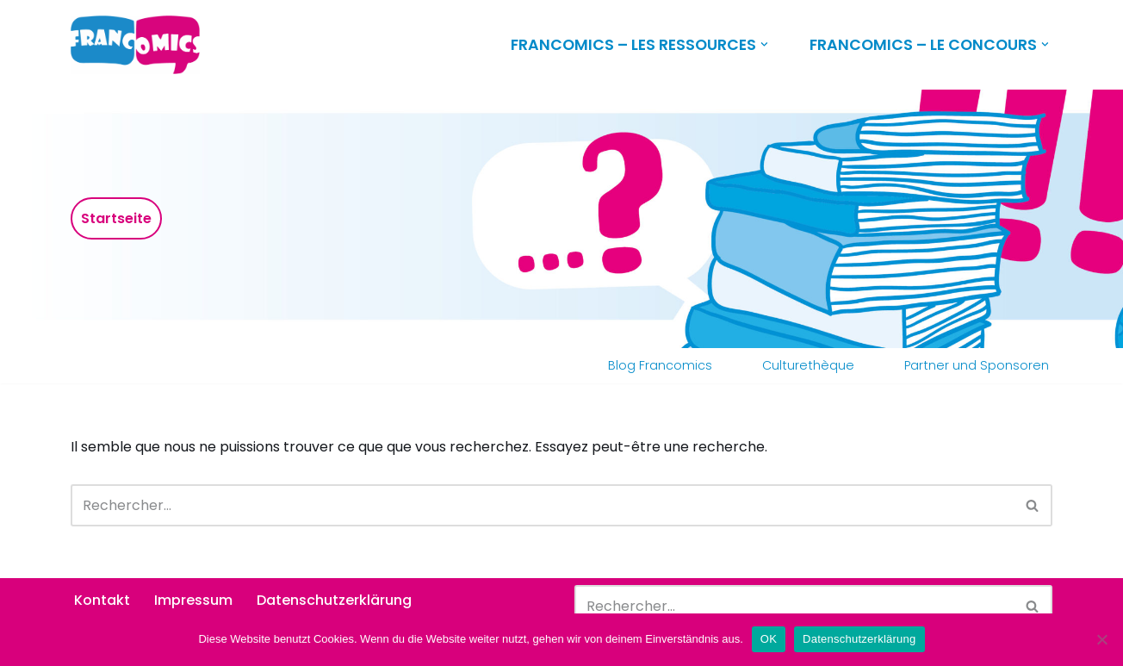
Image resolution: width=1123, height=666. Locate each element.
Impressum (193, 600)
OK (768, 638)
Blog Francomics (660, 365)
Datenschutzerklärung (334, 600)
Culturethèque (808, 365)
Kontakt (102, 600)
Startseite (116, 218)
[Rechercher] (542, 505)
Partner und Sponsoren (976, 365)
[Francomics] (139, 45)
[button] (764, 44)
